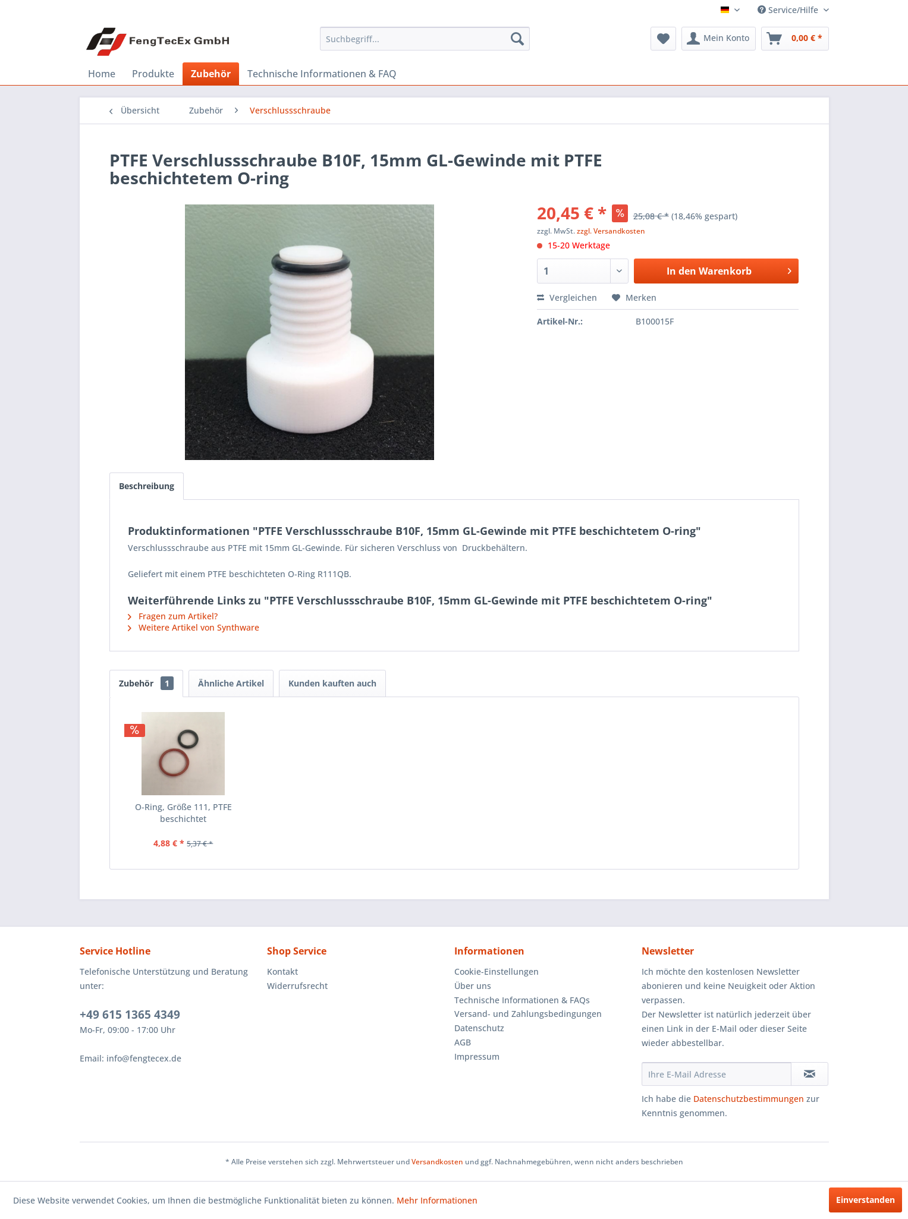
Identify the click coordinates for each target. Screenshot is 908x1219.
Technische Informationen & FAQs (522, 1000)
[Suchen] (517, 39)
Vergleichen (567, 297)
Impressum (476, 1056)
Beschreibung (146, 486)
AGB (462, 1042)
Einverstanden (865, 1199)
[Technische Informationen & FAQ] (322, 73)
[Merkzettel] (663, 39)
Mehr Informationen (437, 1200)
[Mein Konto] (718, 39)
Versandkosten (437, 1162)
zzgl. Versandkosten (611, 231)
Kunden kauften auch (332, 683)
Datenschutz (479, 1028)
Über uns (472, 985)
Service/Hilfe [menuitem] (789, 9)
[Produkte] (153, 73)
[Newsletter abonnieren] (809, 1074)
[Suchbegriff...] (425, 39)
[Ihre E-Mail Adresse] (716, 1074)
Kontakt (282, 971)
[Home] (102, 73)
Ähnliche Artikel (231, 683)
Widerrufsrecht (297, 985)
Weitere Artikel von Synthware (193, 627)
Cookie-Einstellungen (496, 971)
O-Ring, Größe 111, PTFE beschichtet (183, 812)
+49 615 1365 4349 (130, 1014)
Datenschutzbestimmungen (748, 1098)
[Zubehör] (211, 73)
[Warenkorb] (795, 39)
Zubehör (146, 683)
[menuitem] (425, 39)
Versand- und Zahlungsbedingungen (528, 1013)
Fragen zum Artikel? (173, 616)
